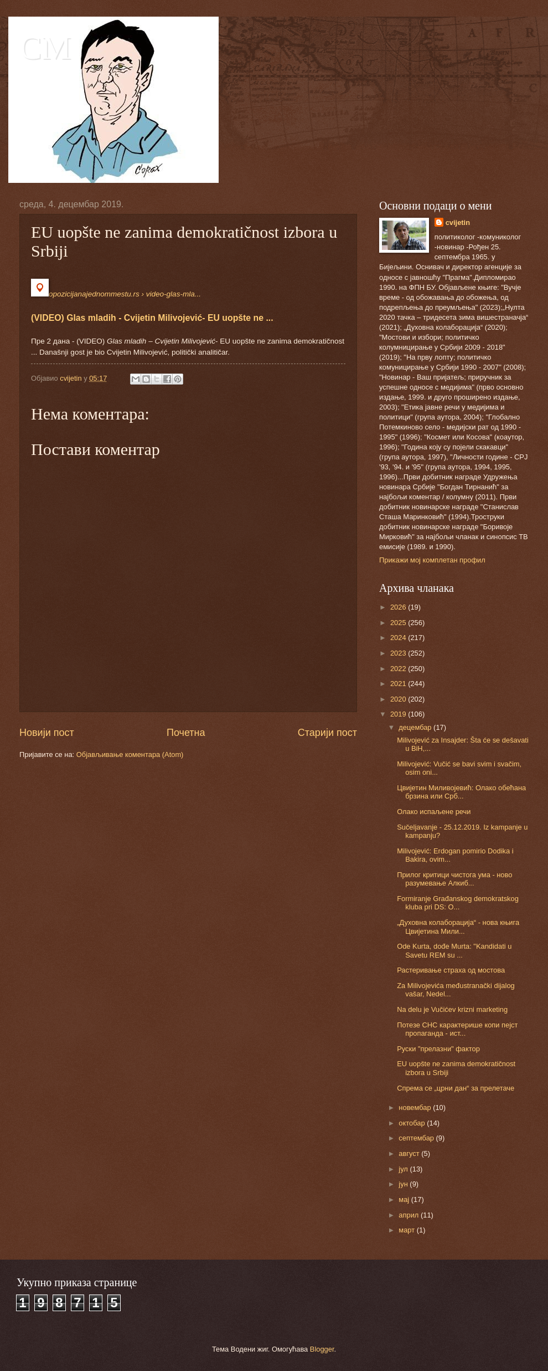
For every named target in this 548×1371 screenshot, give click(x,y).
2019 (399, 714)
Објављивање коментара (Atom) (130, 754)
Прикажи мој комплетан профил (432, 560)
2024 (399, 637)
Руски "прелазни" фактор (438, 1049)
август (410, 1153)
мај (405, 1199)
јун (404, 1184)
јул (404, 1169)
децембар (416, 727)
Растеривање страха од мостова (451, 970)
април (410, 1215)
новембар (416, 1107)
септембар (417, 1138)
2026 (399, 607)
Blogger (322, 1349)
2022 (399, 668)
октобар (413, 1123)
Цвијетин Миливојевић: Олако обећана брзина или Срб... (461, 792)
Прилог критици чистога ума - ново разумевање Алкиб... (454, 879)
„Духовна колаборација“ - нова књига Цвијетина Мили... (458, 926)
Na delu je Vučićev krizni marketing (452, 1009)
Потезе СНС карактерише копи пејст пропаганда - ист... (457, 1029)
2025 (399, 622)
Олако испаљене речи (434, 811)
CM (45, 47)
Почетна (186, 732)
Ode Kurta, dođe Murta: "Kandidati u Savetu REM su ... (454, 950)
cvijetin (458, 222)
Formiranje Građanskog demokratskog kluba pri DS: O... (458, 902)
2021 (399, 683)
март (407, 1230)
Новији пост (46, 732)
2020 (399, 699)
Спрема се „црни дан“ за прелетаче (455, 1088)
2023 (399, 653)
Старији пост (327, 732)
